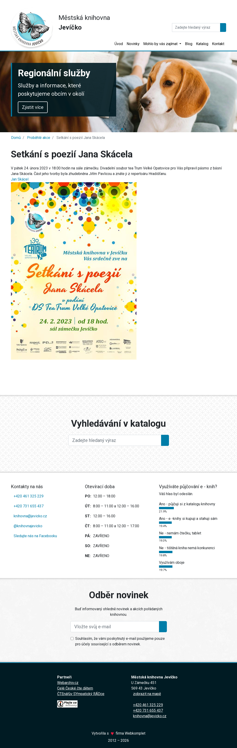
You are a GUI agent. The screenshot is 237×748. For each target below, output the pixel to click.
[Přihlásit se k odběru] (163, 626)
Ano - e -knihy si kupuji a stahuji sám (188, 518)
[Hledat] (196, 27)
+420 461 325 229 (29, 496)
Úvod (119, 44)
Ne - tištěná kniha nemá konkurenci (187, 548)
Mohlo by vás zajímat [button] (160, 44)
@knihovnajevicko (28, 526)
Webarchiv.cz (67, 683)
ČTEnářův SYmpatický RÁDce (80, 694)
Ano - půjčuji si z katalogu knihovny (187, 504)
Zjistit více (33, 107)
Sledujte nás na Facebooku (35, 536)
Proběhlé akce (38, 137)
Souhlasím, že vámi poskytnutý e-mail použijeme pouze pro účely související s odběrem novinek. (120, 641)
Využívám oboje (171, 562)
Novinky (133, 44)
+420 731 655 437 (29, 506)
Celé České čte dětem (75, 688)
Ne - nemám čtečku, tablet (180, 533)
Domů (16, 137)
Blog (188, 44)
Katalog (202, 44)
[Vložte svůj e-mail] (114, 626)
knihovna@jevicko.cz (30, 516)
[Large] (114, 440)
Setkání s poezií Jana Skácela (80, 137)
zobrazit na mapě (147, 694)
